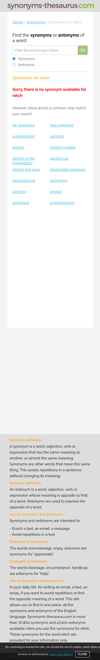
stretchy (19, 191)
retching (57, 136)
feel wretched (61, 125)
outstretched (23, 136)
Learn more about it (61, 654)
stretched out (23, 180)
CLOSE (82, 654)
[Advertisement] (50, 267)
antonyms (68, 35)
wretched (20, 203)
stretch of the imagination (23, 160)
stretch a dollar (63, 147)
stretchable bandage (67, 169)
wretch (56, 191)
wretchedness (62, 203)
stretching (58, 180)
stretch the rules (26, 169)
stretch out (59, 158)
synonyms (41, 35)
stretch (18, 147)
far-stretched (23, 125)
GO (82, 50)
